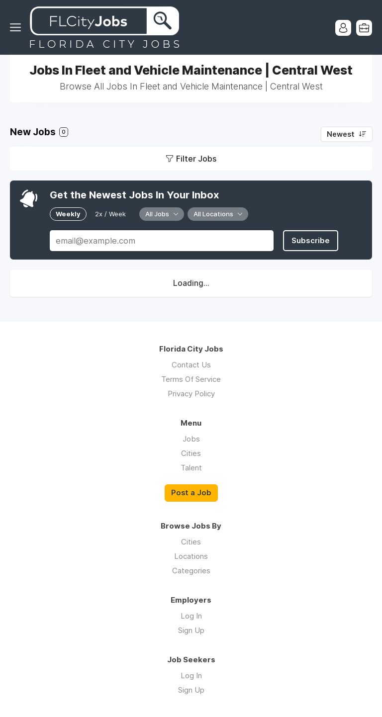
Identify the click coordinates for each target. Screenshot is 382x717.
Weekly (68, 214)
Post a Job (191, 492)
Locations (191, 556)
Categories (191, 570)
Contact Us (191, 364)
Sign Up (191, 630)
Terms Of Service (191, 379)
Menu (17, 27)
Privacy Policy (191, 393)
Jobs (191, 439)
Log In (191, 616)
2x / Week (110, 214)
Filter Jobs (196, 159)
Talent (191, 467)
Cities (191, 453)
